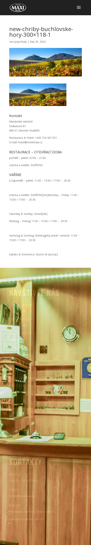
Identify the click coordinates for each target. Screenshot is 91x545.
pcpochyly (20, 41)
